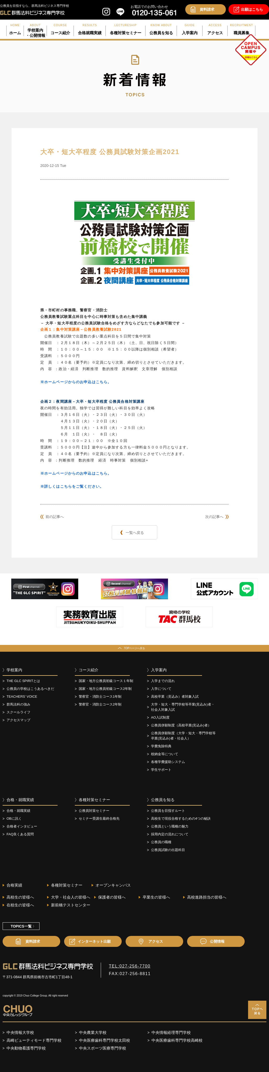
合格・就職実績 (20, 799)
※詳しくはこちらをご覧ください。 (72, 486)
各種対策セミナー (94, 799)
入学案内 (159, 670)
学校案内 (14, 670)
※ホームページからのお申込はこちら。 (75, 382)
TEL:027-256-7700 (129, 966)
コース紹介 (88, 670)
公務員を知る (163, 799)
